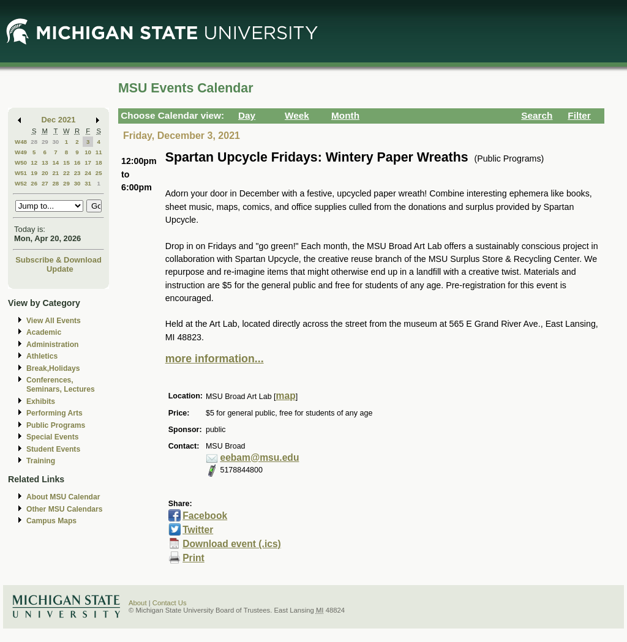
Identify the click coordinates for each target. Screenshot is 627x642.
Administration (52, 344)
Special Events (52, 437)
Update (60, 269)
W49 (21, 152)
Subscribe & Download (58, 259)
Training (40, 461)
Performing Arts (54, 413)
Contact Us (169, 603)
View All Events (53, 320)
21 (55, 173)
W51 (21, 173)
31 (87, 183)
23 (77, 173)
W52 (21, 183)
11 (99, 152)
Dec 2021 (59, 119)
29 (45, 141)
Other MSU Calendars (64, 509)
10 (87, 152)
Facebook (204, 515)
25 (99, 173)
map (286, 395)
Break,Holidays (53, 368)
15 (66, 162)
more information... (214, 359)
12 (34, 162)
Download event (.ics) (231, 544)
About (138, 603)
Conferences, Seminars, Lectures (60, 385)
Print (193, 558)
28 (34, 141)
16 (77, 162)
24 (87, 173)
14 (55, 162)
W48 (21, 141)
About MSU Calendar (63, 497)
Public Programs (55, 425)
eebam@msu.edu (259, 457)
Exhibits (40, 401)
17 (87, 162)
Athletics (42, 356)
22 (66, 173)
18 (99, 162)
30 (55, 141)
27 (45, 183)
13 (45, 162)
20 (45, 173)
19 (34, 173)
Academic (43, 332)
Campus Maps (51, 521)
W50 (21, 162)
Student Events (53, 449)
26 (34, 183)
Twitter (197, 529)
